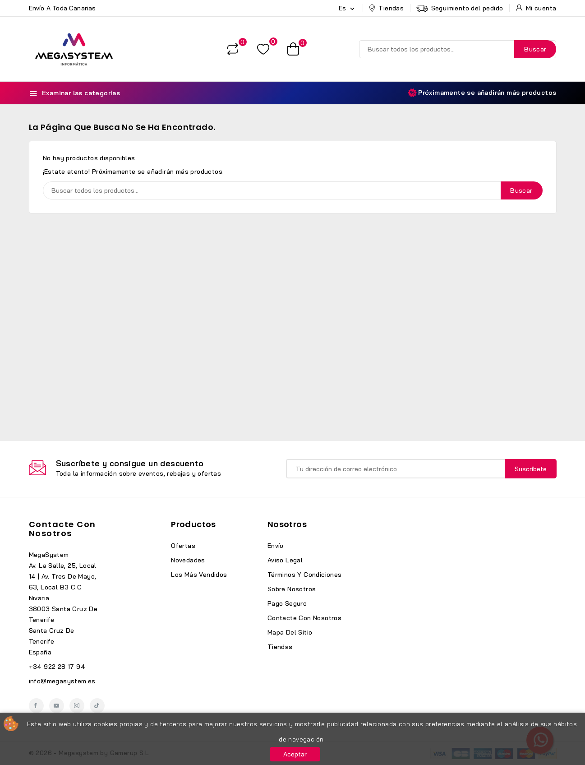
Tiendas (280, 647)
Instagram (76, 705)
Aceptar (295, 754)
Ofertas (183, 546)
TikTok (97, 705)
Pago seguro (287, 603)
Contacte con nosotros (62, 529)
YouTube (56, 705)
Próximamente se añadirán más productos (482, 92)
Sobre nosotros (291, 589)
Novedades (188, 560)
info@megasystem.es (62, 681)
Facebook (36, 705)
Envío (275, 546)
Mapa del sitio (290, 632)
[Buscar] (457, 49)
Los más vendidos (199, 574)
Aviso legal (285, 560)
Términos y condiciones (304, 574)
